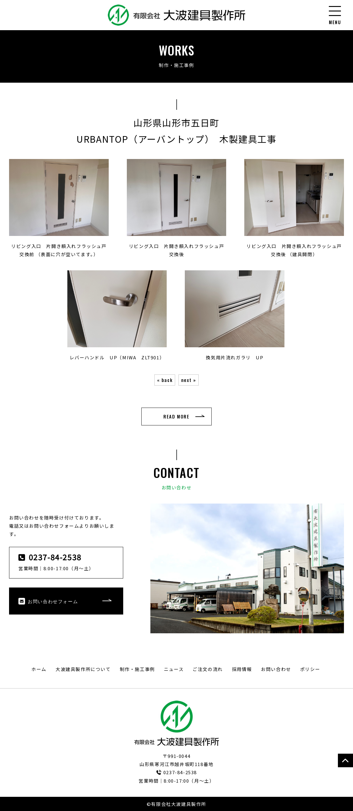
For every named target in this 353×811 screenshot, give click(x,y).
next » (188, 380)
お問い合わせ (276, 669)
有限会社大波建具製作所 (176, 723)
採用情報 (242, 669)
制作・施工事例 (137, 669)
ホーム (39, 669)
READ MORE (176, 416)
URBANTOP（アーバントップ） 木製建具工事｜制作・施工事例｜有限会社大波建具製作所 (176, 15)
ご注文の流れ (208, 669)
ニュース (174, 669)
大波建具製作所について (83, 669)
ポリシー (310, 669)
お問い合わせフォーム (48, 601)
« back (165, 380)
